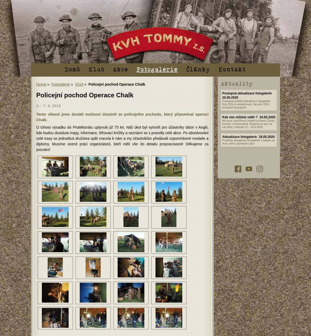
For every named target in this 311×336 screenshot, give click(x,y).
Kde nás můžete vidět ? (239, 117)
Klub (97, 69)
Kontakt (232, 69)
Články (198, 69)
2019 (79, 84)
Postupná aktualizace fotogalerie (247, 93)
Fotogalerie (157, 69)
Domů (72, 69)
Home (41, 84)
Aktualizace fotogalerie (239, 137)
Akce (120, 69)
